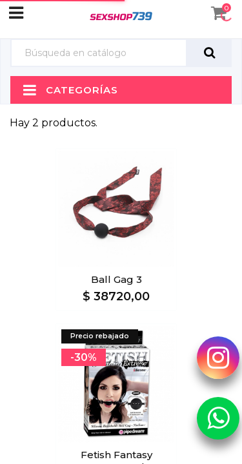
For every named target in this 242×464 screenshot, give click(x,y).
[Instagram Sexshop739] (218, 358)
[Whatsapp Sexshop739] (218, 418)
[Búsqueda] (98, 53)
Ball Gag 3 (116, 279)
